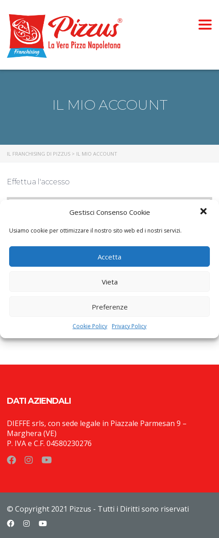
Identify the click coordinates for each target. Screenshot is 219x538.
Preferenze (110, 306)
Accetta (109, 256)
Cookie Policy (90, 326)
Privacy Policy (129, 326)
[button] (204, 212)
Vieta (110, 281)
